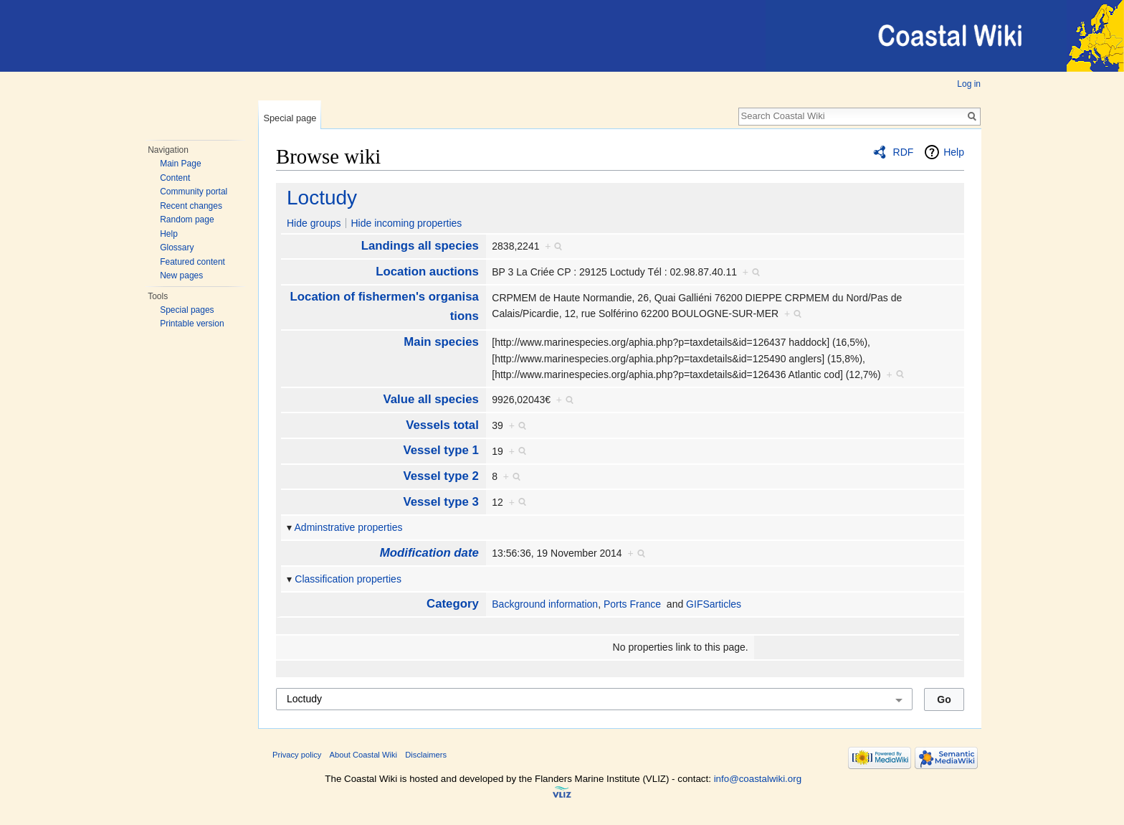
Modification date (429, 553)
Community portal (193, 192)
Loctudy (322, 198)
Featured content (192, 262)
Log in (969, 84)
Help (169, 234)
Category (453, 603)
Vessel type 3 (440, 502)
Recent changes (191, 206)
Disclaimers (426, 754)
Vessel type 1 (440, 450)
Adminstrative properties (349, 527)
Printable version (192, 324)
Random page (187, 219)
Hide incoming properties (406, 223)
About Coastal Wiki (364, 754)
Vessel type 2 (440, 476)
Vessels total (442, 425)
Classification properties (348, 579)
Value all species (430, 399)
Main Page (180, 164)
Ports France (632, 604)
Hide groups (314, 223)
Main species (441, 342)
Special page (289, 118)
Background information (545, 604)
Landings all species (420, 246)
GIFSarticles (713, 604)
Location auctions (427, 271)
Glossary (177, 247)
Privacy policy (296, 754)
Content (175, 178)
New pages (181, 275)
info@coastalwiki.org (757, 778)
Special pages (187, 310)
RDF (903, 152)
